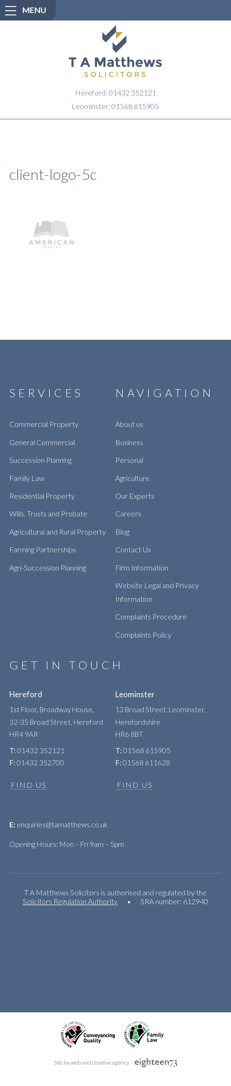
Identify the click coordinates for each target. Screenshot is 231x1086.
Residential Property (42, 495)
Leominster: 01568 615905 (115, 106)
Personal (129, 459)
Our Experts (134, 495)
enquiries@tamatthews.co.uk (58, 824)
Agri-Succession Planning (47, 567)
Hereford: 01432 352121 (115, 92)
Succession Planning (40, 459)
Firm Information (141, 567)
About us (129, 423)
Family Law (27, 478)
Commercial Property (44, 423)
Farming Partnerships (42, 549)
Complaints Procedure (151, 616)
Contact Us (133, 549)
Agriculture (132, 478)
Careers (128, 513)
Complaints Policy (143, 634)
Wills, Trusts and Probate (48, 513)
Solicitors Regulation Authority (70, 901)
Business (129, 442)
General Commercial (42, 442)
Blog (122, 531)
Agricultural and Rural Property (57, 531)
